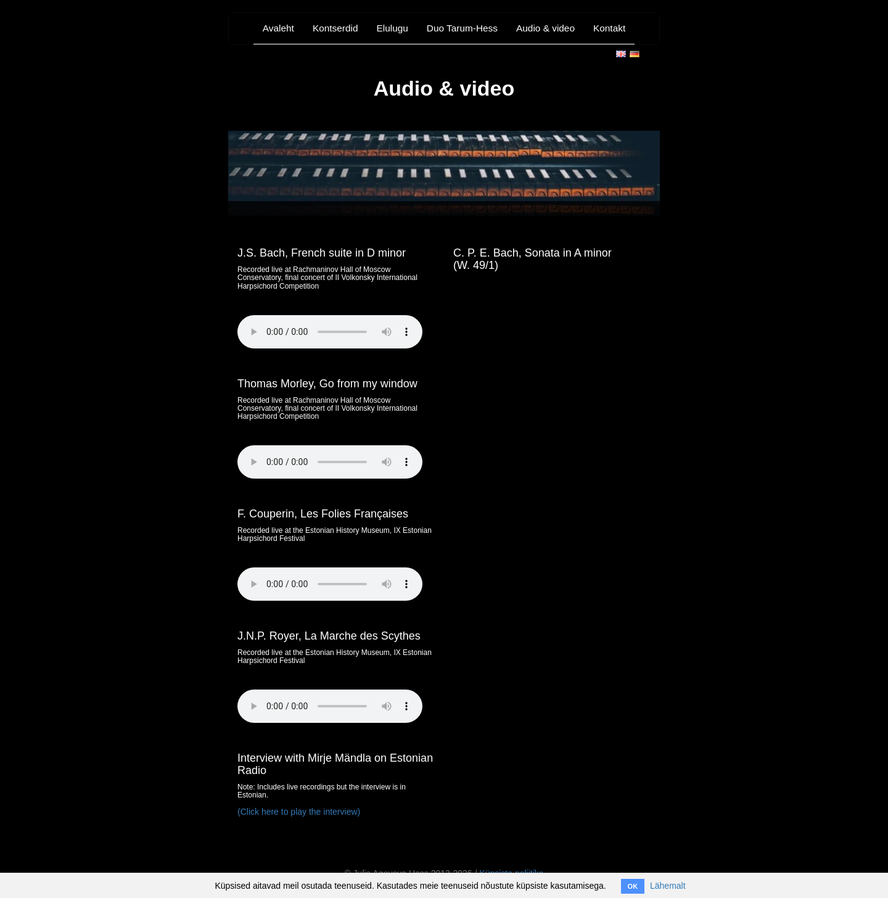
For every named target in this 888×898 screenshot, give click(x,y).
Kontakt (609, 28)
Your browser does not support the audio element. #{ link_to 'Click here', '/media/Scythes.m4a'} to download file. (329, 706)
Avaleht (278, 28)
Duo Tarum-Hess (462, 28)
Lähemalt (668, 886)
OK (633, 886)
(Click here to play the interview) (298, 812)
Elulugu (392, 28)
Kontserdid (335, 28)
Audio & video (545, 28)
